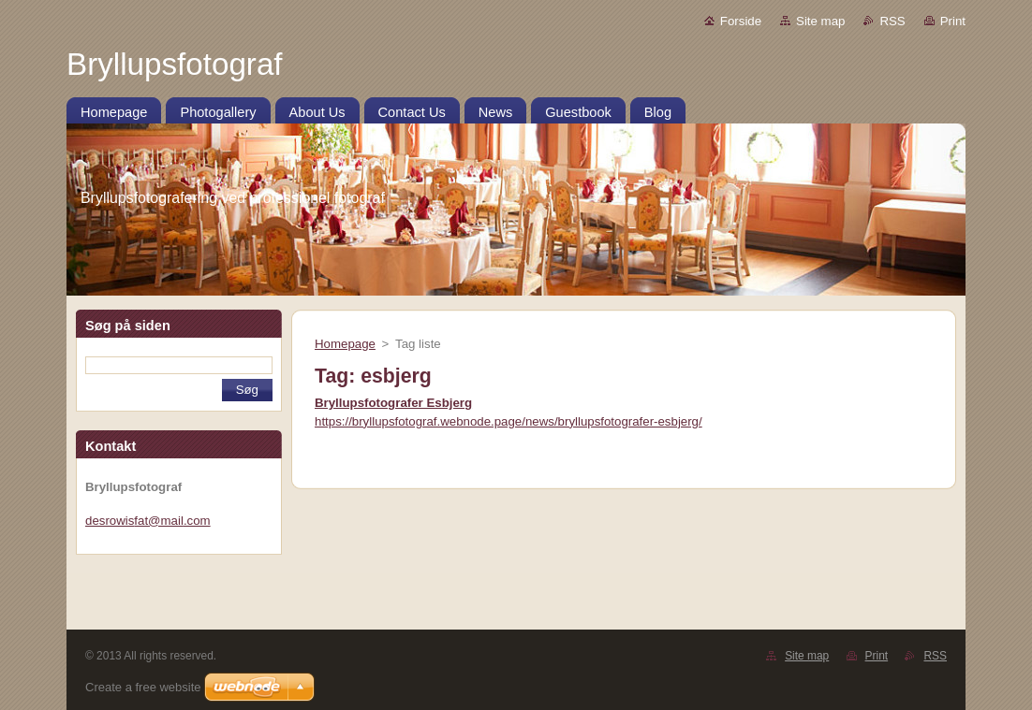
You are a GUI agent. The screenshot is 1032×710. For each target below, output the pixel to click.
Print (953, 21)
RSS (892, 21)
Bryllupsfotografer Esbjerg (393, 403)
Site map (820, 21)
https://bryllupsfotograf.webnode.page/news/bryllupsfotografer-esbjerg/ (508, 421)
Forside (740, 21)
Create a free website (143, 687)
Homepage (345, 344)
